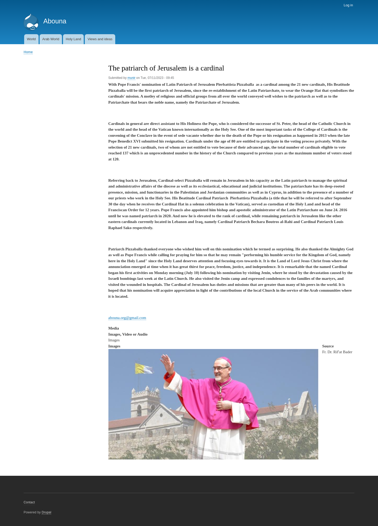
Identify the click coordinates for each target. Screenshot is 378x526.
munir (131, 78)
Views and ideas (100, 39)
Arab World (50, 39)
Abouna (54, 21)
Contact (29, 502)
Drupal (46, 512)
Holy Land (73, 39)
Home (28, 52)
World (31, 39)
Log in (348, 5)
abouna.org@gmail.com (127, 318)
